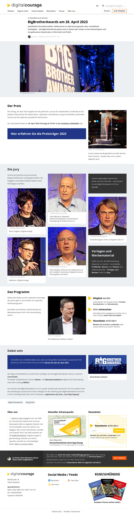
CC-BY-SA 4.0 (101, 149)
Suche (125, 5)
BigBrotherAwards (15, 402)
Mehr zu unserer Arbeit (24, 444)
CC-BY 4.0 (32, 93)
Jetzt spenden (119, 11)
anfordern (105, 321)
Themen (10, 11)
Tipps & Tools (22, 11)
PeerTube (74, 480)
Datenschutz (57, 511)
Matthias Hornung (15, 228)
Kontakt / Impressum (72, 511)
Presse (61, 11)
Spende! (95, 187)
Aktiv (102, 309)
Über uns (71, 11)
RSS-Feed (55, 484)
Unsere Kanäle (37, 11)
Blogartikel (30, 402)
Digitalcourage (25, 93)
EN (97, 6)
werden (102, 298)
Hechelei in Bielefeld (70, 123)
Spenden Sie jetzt (53, 462)
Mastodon (55, 480)
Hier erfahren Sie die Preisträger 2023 (38, 134)
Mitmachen (50, 11)
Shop (107, 11)
